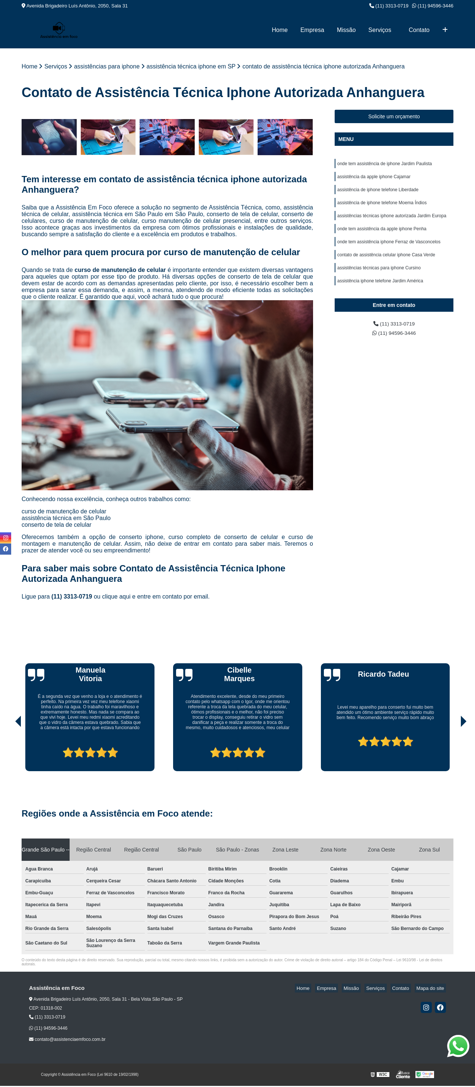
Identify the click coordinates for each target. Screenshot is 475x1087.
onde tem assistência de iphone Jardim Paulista (384, 165)
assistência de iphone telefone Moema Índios (382, 207)
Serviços (380, 30)
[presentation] (7, 751)
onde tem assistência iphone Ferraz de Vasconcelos (388, 250)
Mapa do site (432, 989)
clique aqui (116, 597)
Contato (419, 30)
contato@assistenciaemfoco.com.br (67, 1040)
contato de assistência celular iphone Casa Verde (386, 264)
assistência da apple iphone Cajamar (374, 179)
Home (280, 30)
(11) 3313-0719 (389, 6)
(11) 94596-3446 (432, 6)
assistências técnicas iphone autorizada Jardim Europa (391, 221)
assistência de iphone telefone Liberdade (377, 193)
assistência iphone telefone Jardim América (380, 292)
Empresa (312, 30)
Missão (346, 30)
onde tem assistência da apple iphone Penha (382, 235)
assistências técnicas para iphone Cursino (379, 278)
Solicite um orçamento (394, 117)
